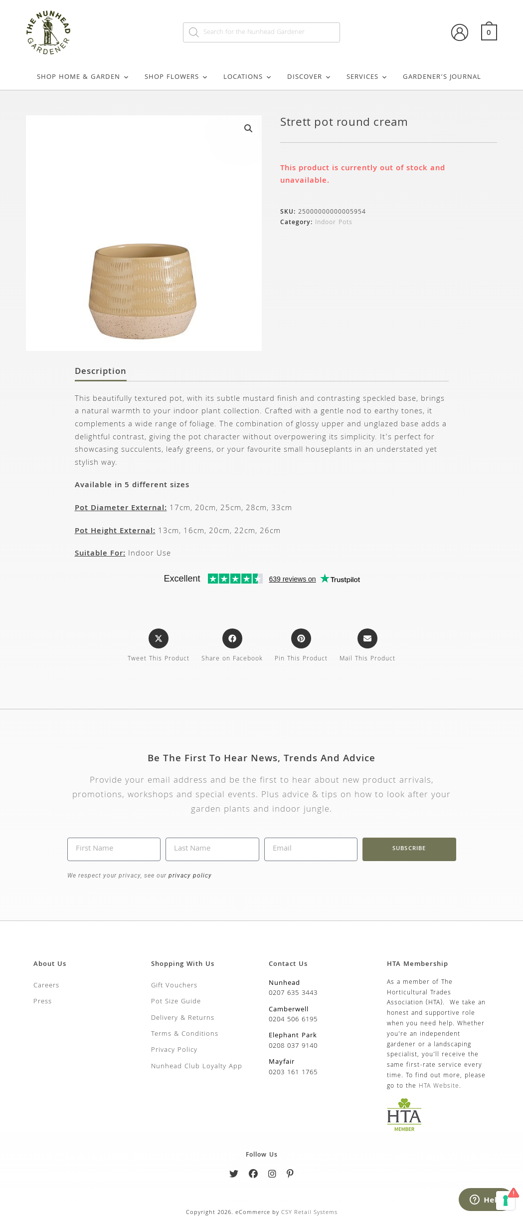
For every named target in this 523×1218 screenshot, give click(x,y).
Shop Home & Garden (83, 77)
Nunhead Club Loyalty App (196, 1066)
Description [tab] (101, 372)
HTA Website (439, 1086)
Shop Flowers (176, 77)
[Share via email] (367, 646)
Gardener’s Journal (442, 77)
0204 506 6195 (293, 1019)
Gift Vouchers (174, 985)
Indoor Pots (333, 223)
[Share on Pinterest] (301, 646)
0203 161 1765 (293, 1072)
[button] (249, 128)
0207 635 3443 (293, 993)
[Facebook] (253, 1176)
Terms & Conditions (184, 1034)
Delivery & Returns (182, 1018)
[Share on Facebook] (232, 646)
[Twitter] (234, 1176)
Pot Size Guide (176, 1001)
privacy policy (189, 875)
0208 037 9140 (293, 1046)
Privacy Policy (174, 1050)
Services (367, 77)
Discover (309, 77)
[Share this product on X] (158, 646)
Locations (247, 77)
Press (42, 1001)
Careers (46, 985)
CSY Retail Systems (309, 1213)
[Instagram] (272, 1176)
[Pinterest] (290, 1176)
